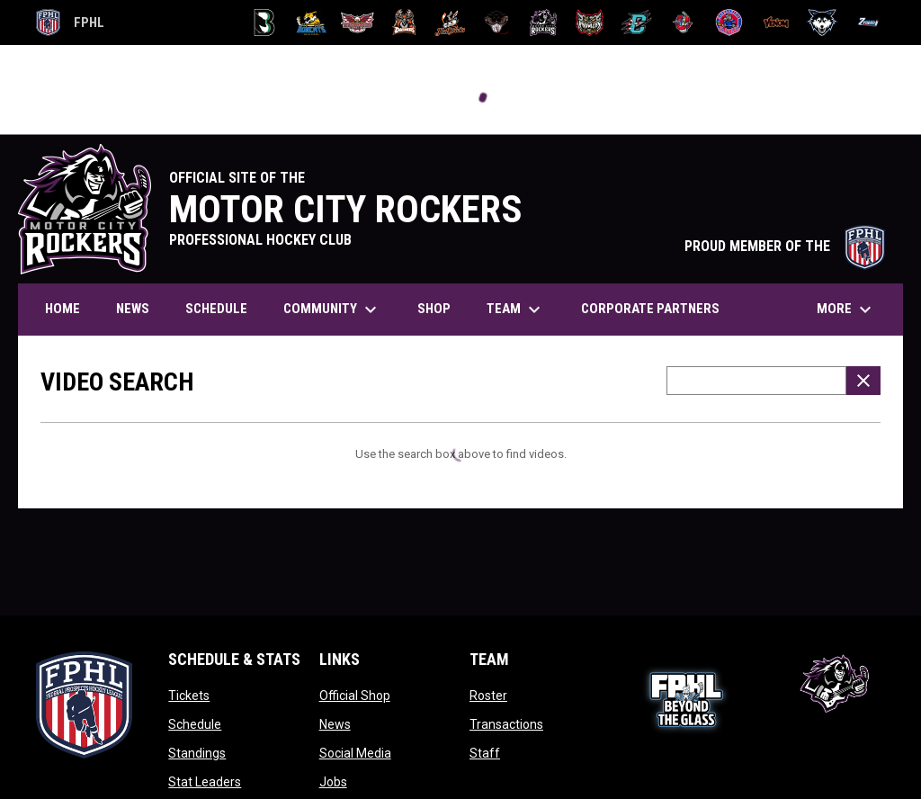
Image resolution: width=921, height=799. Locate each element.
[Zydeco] (868, 22)
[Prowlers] (589, 22)
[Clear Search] (863, 380)
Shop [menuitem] (434, 309)
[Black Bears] (265, 22)
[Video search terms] (756, 380)
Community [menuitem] (332, 309)
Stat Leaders (204, 782)
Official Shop (354, 695)
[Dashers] (404, 22)
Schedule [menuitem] (216, 309)
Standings (197, 753)
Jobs (333, 782)
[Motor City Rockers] (543, 22)
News (335, 724)
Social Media (355, 753)
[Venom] (775, 22)
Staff (484, 753)
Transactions (506, 724)
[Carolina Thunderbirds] (357, 22)
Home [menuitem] (62, 309)
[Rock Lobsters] (683, 22)
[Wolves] (822, 22)
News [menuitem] (132, 309)
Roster (488, 695)
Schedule (194, 724)
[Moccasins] (497, 22)
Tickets (189, 695)
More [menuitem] (846, 309)
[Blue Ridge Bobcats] (310, 22)
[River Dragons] (636, 22)
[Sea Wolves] (729, 22)
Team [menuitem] (516, 309)
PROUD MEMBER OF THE (784, 246)
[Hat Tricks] (450, 22)
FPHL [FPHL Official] (70, 22)
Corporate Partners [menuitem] (650, 309)
